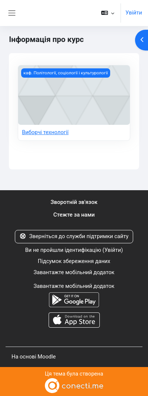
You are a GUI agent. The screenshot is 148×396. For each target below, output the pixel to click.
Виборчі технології (45, 132)
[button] (107, 13)
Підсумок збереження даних (74, 261)
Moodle (46, 356)
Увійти (133, 12)
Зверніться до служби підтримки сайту (74, 236)
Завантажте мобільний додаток (74, 272)
